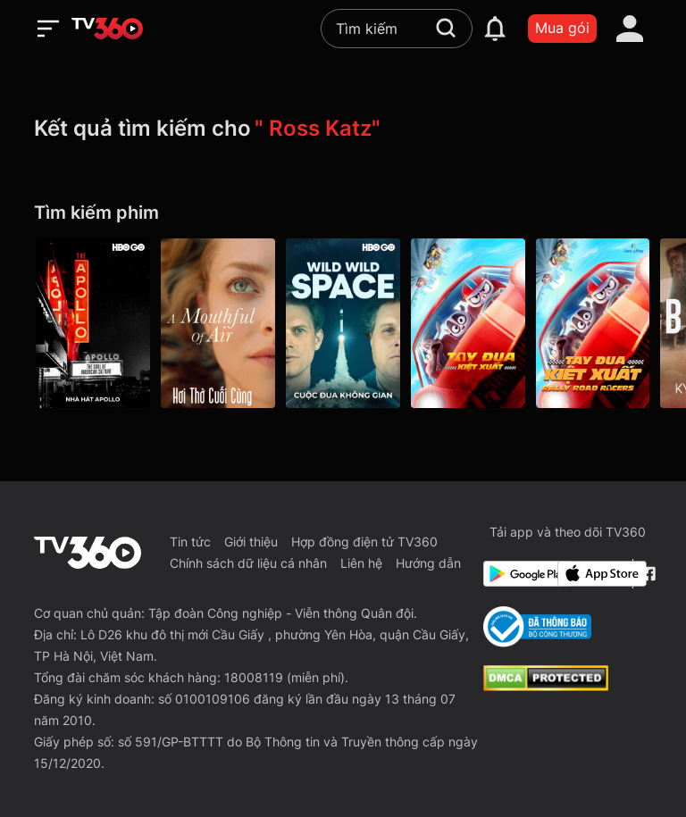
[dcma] (545, 686)
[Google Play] (517, 573)
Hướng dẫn (428, 563)
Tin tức (190, 541)
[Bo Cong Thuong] (537, 626)
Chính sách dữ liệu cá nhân (248, 563)
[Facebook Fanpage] (646, 573)
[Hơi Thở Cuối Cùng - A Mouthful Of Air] (218, 323)
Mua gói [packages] (562, 28)
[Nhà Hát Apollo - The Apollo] (93, 323)
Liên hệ (361, 563)
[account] (629, 28)
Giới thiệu (251, 541)
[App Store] (591, 573)
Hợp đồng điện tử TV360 (364, 541)
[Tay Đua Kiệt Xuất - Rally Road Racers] (468, 323)
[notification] (495, 28)
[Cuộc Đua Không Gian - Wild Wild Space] (343, 323)
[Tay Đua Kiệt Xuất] (593, 323)
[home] (107, 28)
